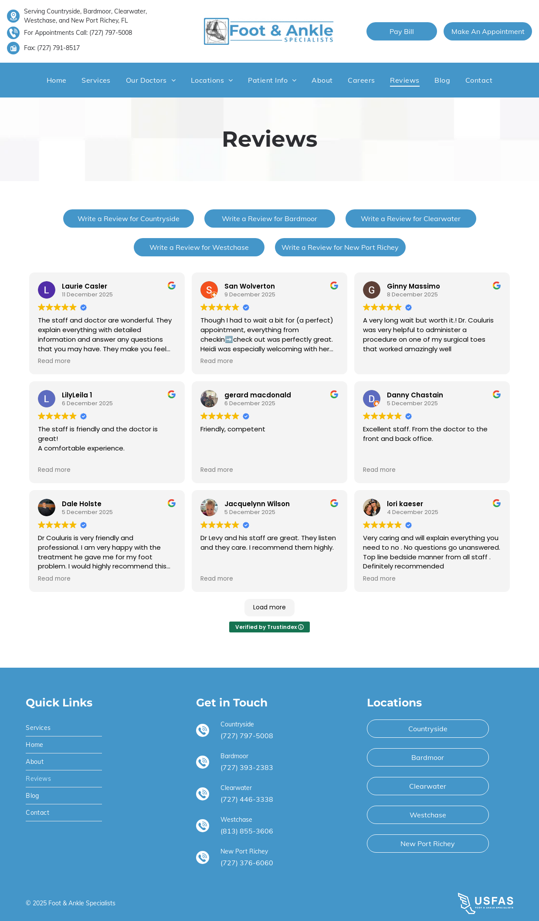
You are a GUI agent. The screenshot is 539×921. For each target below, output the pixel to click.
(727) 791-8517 (58, 48)
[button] (96, 80)
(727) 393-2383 (246, 767)
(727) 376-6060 (246, 862)
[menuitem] (56, 80)
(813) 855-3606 (246, 831)
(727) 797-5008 (110, 33)
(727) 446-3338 (246, 799)
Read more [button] (54, 361)
